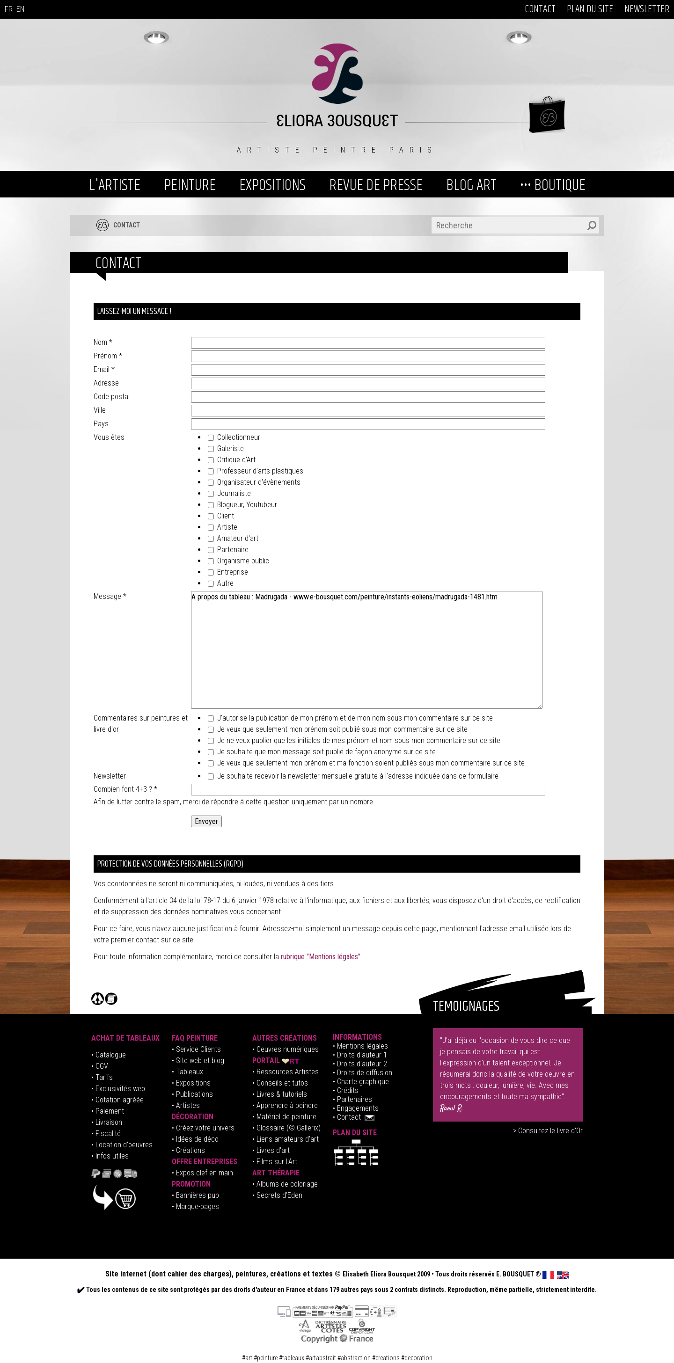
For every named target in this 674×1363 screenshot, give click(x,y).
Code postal (112, 396)
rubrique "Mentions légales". (321, 956)
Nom (103, 342)
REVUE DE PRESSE (376, 185)
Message (110, 596)
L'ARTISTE (114, 185)
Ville (100, 410)
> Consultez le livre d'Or (548, 1130)
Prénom (108, 355)
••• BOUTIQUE (553, 185)
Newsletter (110, 776)
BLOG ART (471, 185)
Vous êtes (109, 437)
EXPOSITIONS (272, 185)
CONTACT (540, 9)
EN (20, 9)
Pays (101, 423)
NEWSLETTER (646, 9)
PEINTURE (190, 185)
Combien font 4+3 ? (125, 789)
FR (9, 9)
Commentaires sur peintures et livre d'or (141, 724)
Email (104, 369)
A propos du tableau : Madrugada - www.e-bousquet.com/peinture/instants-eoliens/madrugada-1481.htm (366, 650)
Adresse (106, 383)
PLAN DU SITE (590, 9)
